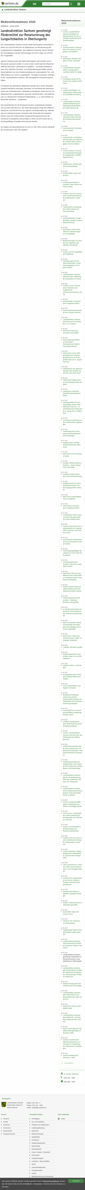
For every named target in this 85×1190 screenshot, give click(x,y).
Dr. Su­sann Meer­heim (71, 1074)
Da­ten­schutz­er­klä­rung (50, 1181)
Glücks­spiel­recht (36, 1149)
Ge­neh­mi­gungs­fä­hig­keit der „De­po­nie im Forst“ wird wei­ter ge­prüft (72, 553)
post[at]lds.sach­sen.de (39, 1107)
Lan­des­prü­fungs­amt (37, 1158)
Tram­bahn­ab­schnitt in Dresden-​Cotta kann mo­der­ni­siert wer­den (72, 564)
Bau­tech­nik (35, 1131)
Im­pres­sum (6, 1125)
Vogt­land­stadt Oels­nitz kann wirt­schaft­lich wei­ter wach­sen (72, 932)
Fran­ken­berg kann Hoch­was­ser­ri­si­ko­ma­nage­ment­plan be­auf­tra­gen (72, 433)
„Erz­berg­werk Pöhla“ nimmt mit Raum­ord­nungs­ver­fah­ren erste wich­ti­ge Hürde (72, 517)
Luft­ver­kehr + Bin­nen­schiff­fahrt (41, 1161)
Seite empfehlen (63, 1114)
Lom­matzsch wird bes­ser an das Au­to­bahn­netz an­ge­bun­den (72, 422)
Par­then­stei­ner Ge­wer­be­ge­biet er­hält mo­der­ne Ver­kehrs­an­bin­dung (72, 209)
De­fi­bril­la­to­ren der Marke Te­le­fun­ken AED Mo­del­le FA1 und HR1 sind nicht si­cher (72, 371)
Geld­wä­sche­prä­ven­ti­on (38, 1143)
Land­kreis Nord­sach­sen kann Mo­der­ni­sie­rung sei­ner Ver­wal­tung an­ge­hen (72, 724)
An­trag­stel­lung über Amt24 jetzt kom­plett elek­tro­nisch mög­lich (72, 677)
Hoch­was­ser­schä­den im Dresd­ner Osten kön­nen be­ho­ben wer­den (72, 184)
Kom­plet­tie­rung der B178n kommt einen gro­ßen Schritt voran (72, 81)
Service (3, 1114)
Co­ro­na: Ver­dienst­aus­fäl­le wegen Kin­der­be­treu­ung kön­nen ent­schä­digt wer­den (72, 804)
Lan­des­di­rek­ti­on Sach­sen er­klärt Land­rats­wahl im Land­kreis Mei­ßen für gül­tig (72, 70)
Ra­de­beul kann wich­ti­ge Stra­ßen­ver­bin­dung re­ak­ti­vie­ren (72, 445)
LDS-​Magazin (36, 1119)
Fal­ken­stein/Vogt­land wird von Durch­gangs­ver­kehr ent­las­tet (72, 382)
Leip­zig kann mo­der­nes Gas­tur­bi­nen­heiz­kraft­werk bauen (71, 393)
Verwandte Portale (36, 1114)
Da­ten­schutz (7, 1128)
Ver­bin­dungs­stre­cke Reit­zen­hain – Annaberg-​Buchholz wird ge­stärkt (71, 600)
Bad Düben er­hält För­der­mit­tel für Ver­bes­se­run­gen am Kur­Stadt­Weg (72, 232)
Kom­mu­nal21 (36, 1155)
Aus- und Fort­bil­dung (38, 1122)
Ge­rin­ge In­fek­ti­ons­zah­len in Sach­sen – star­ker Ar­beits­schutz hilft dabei (72, 465)
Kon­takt (5, 1122)
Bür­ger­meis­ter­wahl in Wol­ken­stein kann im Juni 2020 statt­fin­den (72, 656)
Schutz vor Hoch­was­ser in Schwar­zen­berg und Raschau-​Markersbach (72, 829)
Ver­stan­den (75, 1181)
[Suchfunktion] (55, 4)
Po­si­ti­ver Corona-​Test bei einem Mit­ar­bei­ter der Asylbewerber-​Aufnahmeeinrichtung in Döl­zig (72, 290)
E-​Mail (63, 1119)
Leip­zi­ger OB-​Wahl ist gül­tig (72, 647)
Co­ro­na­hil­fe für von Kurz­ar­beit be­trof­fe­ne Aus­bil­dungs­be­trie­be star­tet (72, 712)
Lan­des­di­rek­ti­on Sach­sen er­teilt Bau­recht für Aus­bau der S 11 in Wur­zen (72, 322)
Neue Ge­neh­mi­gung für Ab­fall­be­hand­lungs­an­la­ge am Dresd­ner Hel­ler (72, 1031)
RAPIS (34, 1164)
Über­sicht (6, 1119)
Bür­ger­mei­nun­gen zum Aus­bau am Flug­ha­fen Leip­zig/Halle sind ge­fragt (72, 243)
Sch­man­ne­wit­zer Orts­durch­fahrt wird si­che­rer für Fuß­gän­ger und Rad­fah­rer (72, 50)
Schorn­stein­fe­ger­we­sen (38, 1167)
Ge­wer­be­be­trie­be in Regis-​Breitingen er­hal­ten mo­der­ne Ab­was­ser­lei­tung (72, 220)
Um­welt (34, 1173)
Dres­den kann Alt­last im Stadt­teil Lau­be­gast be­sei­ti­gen (72, 894)
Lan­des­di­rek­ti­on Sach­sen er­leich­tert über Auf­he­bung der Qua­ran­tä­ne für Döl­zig (72, 277)
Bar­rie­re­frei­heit (7, 1131)
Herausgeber (6, 1099)
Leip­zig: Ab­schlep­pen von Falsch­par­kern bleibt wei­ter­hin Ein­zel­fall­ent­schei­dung (72, 92)
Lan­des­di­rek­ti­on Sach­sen (15, 10)
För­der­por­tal (35, 1140)
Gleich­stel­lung (36, 1146)
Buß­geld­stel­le (36, 1137)
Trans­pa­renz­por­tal (37, 1170)
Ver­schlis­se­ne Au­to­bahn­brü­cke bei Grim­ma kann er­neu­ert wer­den (72, 542)
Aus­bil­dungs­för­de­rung (38, 1128)
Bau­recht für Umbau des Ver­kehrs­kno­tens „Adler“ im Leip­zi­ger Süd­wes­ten (72, 638)
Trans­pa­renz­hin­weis (9, 1134)
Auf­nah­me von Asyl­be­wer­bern (40, 1125)
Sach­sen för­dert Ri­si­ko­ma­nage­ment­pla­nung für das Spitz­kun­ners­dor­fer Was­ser (72, 589)
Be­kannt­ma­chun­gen (37, 1134)
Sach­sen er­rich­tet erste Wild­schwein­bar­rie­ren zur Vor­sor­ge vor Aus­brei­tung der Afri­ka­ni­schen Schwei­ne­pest (72, 1044)
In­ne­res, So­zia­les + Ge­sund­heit (41, 1152)
